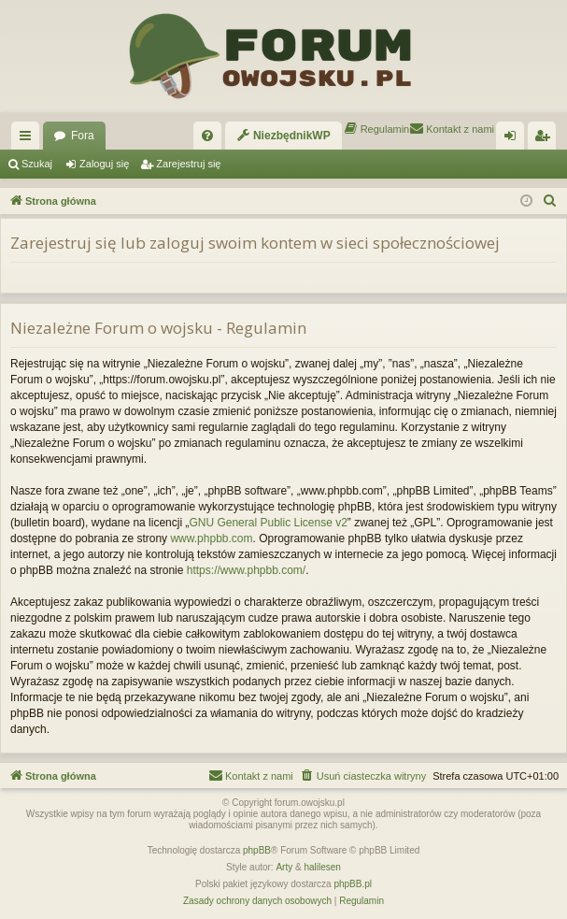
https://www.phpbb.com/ (246, 570)
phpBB (257, 850)
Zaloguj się (104, 163)
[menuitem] (207, 136)
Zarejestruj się (188, 163)
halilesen (322, 867)
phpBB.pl (352, 884)
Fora (82, 135)
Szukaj (36, 163)
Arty (284, 867)
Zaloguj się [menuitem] (514, 139)
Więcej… (29, 139)
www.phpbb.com (211, 538)
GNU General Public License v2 (268, 522)
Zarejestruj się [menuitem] (545, 139)
